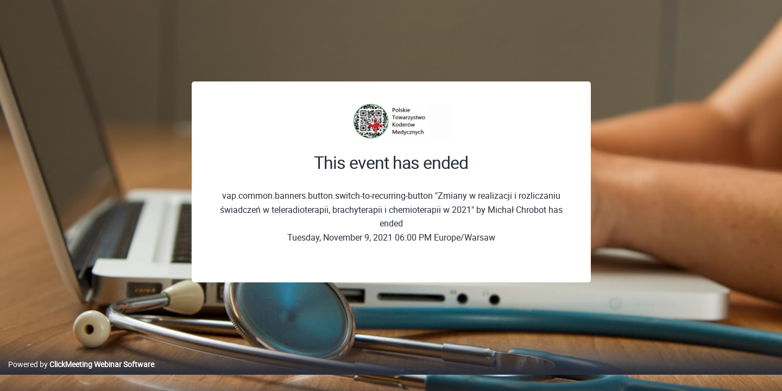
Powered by (81, 375)
